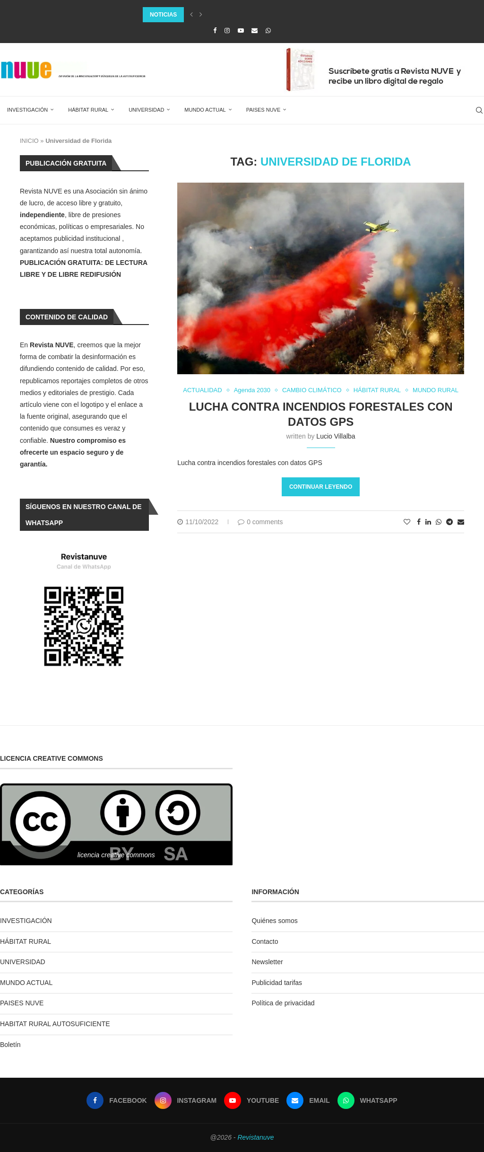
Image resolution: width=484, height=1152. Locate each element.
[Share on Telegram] (449, 522)
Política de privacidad (282, 1003)
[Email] (254, 30)
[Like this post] (407, 522)
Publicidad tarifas (276, 982)
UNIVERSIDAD (146, 110)
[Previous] (191, 14)
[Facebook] (214, 30)
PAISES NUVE (263, 110)
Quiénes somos (274, 920)
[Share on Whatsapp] (438, 522)
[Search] (479, 110)
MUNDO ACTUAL (204, 110)
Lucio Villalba (335, 436)
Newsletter (267, 962)
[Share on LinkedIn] (428, 522)
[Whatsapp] (268, 30)
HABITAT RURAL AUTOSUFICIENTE (55, 1024)
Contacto (264, 941)
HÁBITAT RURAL (88, 110)
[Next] (201, 14)
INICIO (29, 140)
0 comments (260, 522)
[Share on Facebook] (419, 522)
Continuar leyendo (320, 487)
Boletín (10, 1044)
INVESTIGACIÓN (27, 110)
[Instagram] (227, 30)
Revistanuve (255, 1137)
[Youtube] (241, 30)
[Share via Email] (461, 522)
